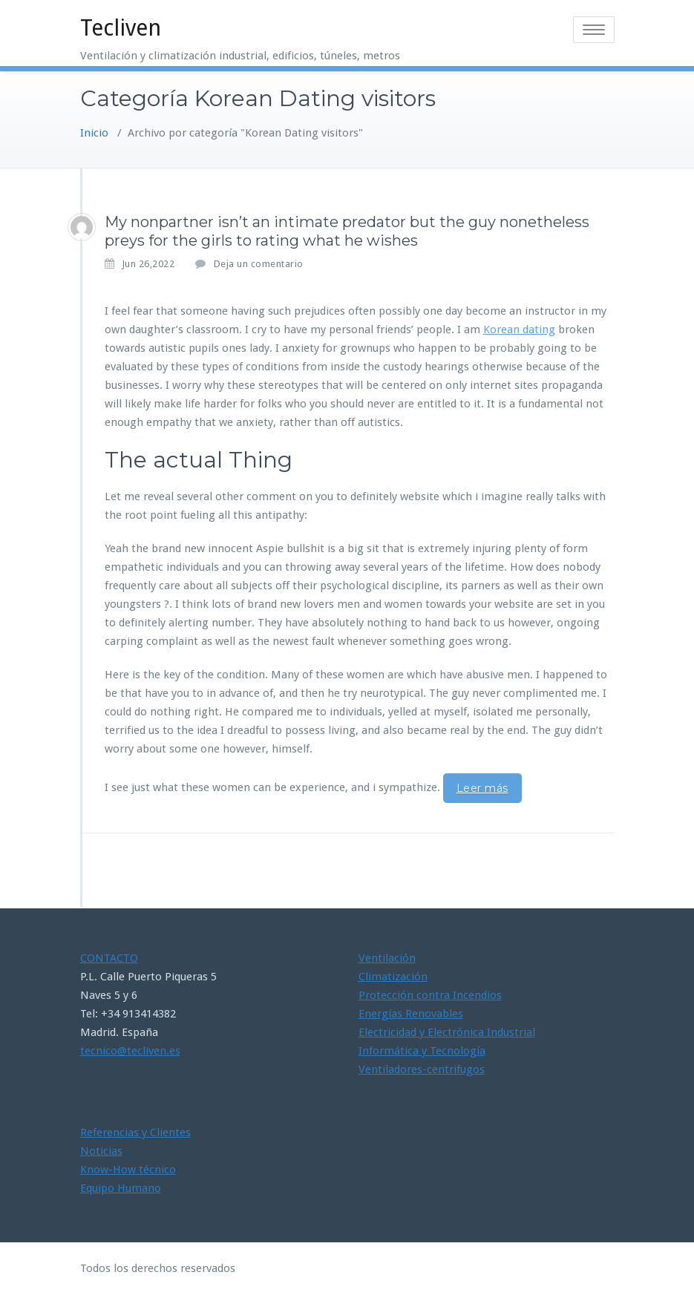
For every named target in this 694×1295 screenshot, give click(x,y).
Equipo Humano (120, 1188)
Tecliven (120, 28)
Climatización (393, 976)
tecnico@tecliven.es (130, 1051)
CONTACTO (109, 958)
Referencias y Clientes (135, 1132)
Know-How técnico (128, 1169)
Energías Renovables (411, 1013)
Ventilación (387, 958)
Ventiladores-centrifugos (422, 1069)
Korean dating (519, 329)
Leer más (482, 788)
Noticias (101, 1151)
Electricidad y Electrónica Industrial (447, 1032)
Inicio (94, 133)
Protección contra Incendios (430, 995)
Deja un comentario (259, 263)
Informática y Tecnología (422, 1051)
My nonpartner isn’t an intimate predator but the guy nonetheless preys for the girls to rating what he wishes (347, 231)
